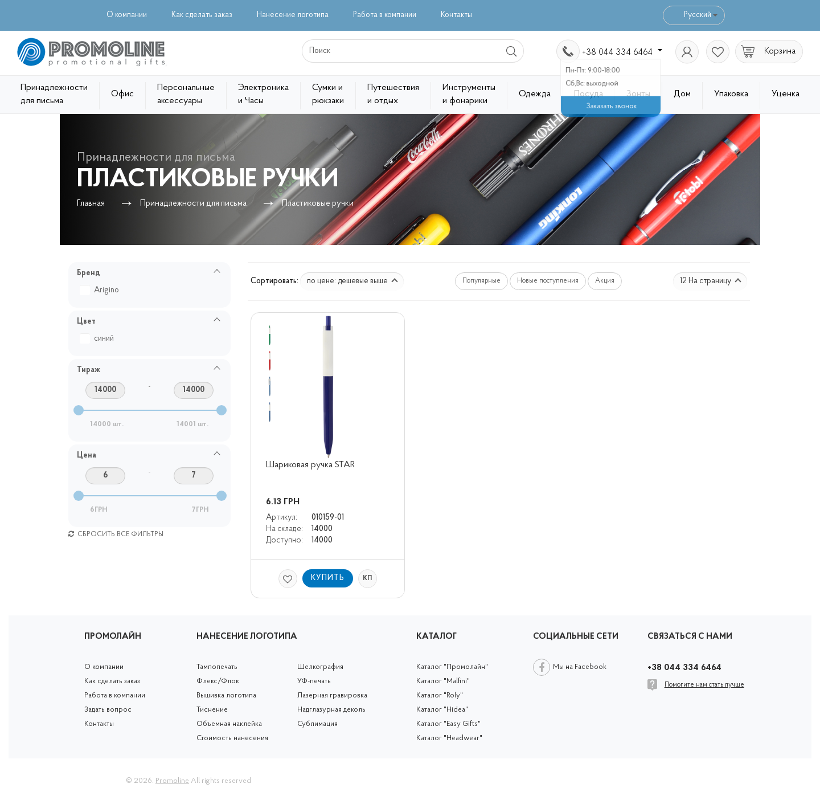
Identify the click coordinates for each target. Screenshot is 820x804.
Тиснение (212, 709)
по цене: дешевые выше (352, 281)
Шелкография (320, 667)
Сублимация (317, 724)
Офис (122, 94)
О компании (126, 15)
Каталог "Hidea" (442, 709)
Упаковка (731, 94)
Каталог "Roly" (439, 695)
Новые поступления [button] (548, 280)
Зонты (638, 94)
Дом (682, 94)
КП (367, 578)
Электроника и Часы (263, 94)
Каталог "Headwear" (449, 738)
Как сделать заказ (201, 15)
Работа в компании (384, 15)
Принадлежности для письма (54, 94)
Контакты (456, 15)
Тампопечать (216, 667)
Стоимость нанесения (232, 738)
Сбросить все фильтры (115, 534)
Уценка (786, 94)
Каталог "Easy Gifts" (448, 724)
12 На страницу (710, 281)
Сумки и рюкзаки (328, 94)
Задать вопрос (108, 709)
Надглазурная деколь (331, 709)
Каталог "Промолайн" (452, 667)
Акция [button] (604, 280)
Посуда (588, 94)
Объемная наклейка (229, 724)
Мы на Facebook (579, 667)
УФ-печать (314, 681)
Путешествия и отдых (393, 94)
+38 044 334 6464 (622, 52)
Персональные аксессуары (186, 94)
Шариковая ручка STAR (310, 465)
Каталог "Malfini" (443, 681)
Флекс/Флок (217, 681)
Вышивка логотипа (226, 695)
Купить (328, 578)
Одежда (535, 94)
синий (98, 338)
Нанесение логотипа (293, 15)
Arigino (101, 290)
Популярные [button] (481, 280)
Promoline (172, 781)
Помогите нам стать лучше (704, 684)
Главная (91, 203)
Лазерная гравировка (332, 695)
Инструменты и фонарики (468, 94)
